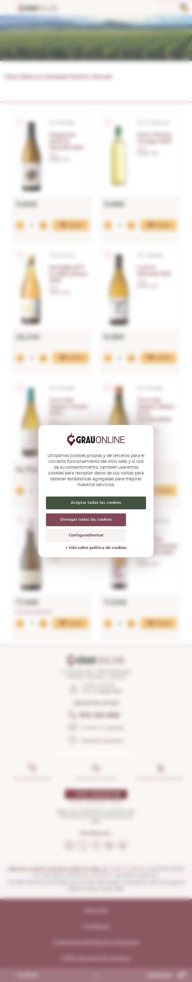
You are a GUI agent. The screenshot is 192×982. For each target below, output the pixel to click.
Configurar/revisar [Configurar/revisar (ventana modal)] (86, 535)
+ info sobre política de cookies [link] (96, 548)
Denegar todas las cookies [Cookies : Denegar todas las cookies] (86, 520)
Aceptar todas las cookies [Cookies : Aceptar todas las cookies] (96, 503)
